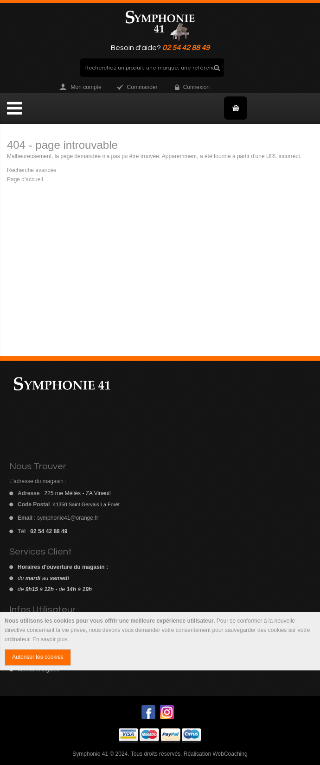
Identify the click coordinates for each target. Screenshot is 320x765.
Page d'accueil (25, 179)
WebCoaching (229, 754)
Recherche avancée (32, 170)
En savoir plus (49, 639)
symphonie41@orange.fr (67, 518)
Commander (142, 87)
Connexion (196, 87)
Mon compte (86, 87)
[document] (160, 641)
